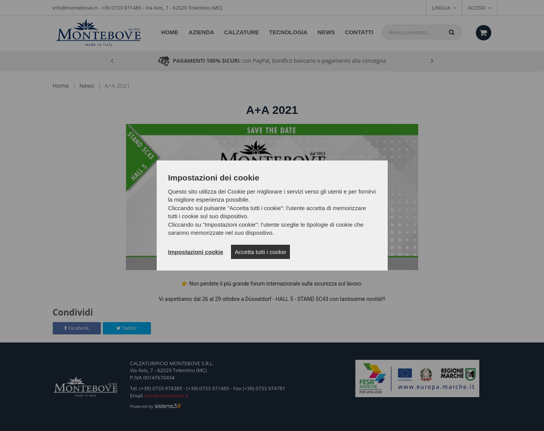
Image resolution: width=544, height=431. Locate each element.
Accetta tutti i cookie (260, 252)
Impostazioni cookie (195, 252)
